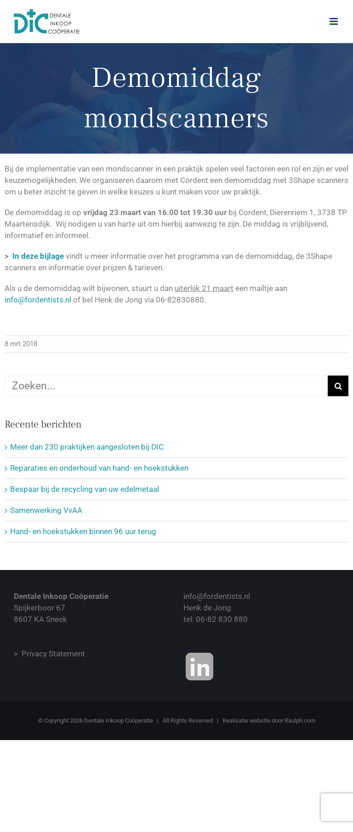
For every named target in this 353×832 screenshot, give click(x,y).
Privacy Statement (53, 653)
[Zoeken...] (166, 386)
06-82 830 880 (222, 619)
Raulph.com (300, 720)
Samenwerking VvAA (46, 510)
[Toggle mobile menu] (334, 21)
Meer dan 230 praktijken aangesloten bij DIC (87, 446)
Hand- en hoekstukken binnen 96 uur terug (83, 531)
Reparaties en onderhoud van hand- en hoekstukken (99, 468)
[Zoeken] (338, 386)
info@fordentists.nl (38, 299)
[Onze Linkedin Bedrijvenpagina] (199, 666)
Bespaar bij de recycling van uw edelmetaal (84, 489)
